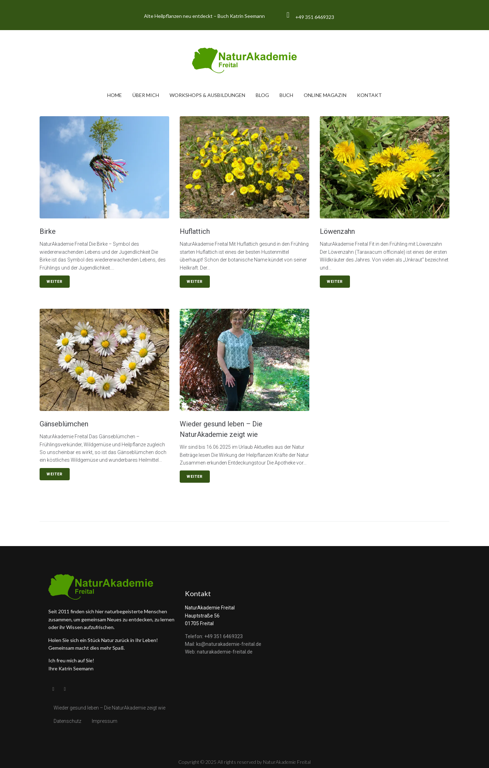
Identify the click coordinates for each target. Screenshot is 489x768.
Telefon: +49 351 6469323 (214, 636)
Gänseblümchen (64, 424)
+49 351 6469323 (314, 17)
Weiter (55, 281)
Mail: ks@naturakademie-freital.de (223, 644)
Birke (48, 231)
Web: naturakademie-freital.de (219, 652)
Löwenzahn (337, 231)
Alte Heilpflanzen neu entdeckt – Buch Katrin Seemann (204, 16)
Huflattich (195, 231)
